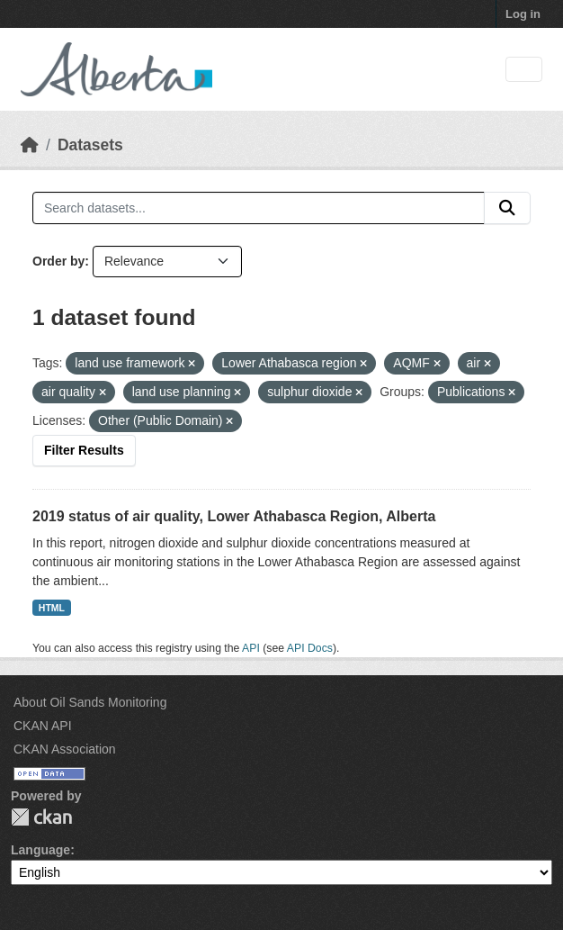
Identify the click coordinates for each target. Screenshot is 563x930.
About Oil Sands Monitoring (89, 702)
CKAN (41, 817)
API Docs (310, 648)
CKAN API (42, 725)
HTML (52, 607)
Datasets (90, 145)
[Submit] (507, 208)
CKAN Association (64, 749)
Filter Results (84, 450)
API (251, 648)
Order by (58, 261)
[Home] (30, 145)
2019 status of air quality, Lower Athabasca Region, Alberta (233, 516)
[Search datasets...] (258, 208)
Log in (523, 14)
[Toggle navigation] (523, 70)
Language (40, 850)
